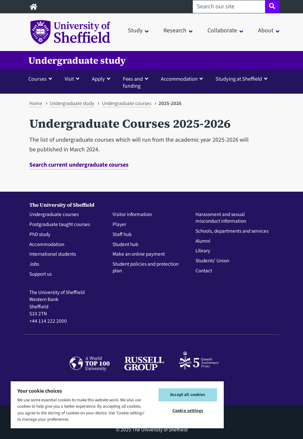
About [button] (265, 30)
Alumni (202, 241)
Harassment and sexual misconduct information (220, 218)
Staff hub (122, 234)
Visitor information (132, 214)
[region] (117, 404)
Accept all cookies (187, 395)
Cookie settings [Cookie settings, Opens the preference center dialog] (187, 411)
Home (35, 103)
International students (52, 254)
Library (202, 251)
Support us (40, 274)
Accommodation (46, 244)
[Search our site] (229, 6)
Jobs (34, 264)
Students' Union (212, 261)
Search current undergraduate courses (79, 165)
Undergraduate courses (126, 103)
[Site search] (272, 6)
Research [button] (174, 30)
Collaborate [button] (222, 30)
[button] (41, 79)
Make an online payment (139, 254)
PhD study (39, 234)
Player (119, 224)
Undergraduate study (77, 60)
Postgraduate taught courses (59, 224)
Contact (203, 271)
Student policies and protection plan (145, 267)
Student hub (125, 244)
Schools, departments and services (231, 231)
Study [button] (135, 30)
